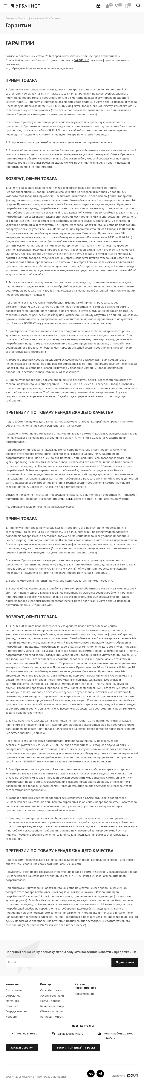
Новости (11, 1016)
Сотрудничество (16, 1011)
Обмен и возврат (51, 1011)
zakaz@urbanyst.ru (71, 1033)
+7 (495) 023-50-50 (24, 1033)
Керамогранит (84, 993)
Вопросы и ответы (52, 1016)
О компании (14, 990)
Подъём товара (50, 1001)
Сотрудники (13, 995)
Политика (12, 1006)
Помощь (46, 984)
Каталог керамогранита (85, 986)
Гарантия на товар (52, 1006)
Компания (12, 984)
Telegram (100, 1073)
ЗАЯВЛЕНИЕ (81, 60)
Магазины (12, 1001)
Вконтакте (91, 1073)
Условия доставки (52, 995)
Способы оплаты (51, 990)
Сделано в (125, 1075)
